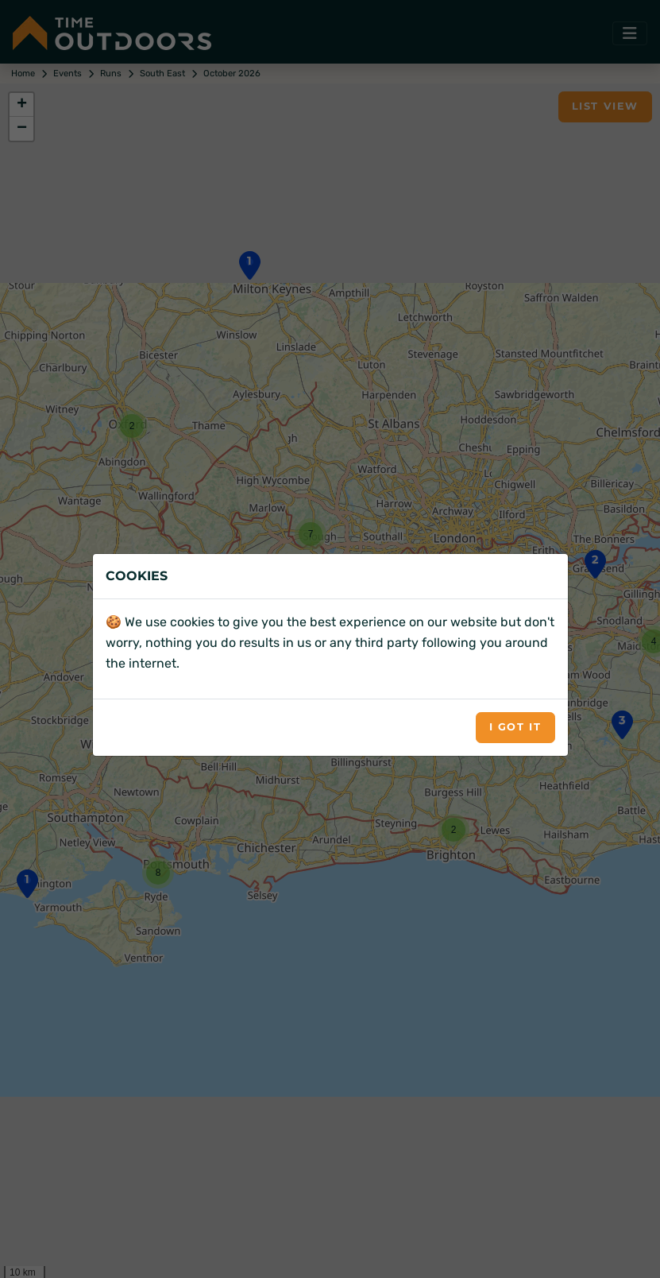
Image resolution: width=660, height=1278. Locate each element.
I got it (515, 727)
